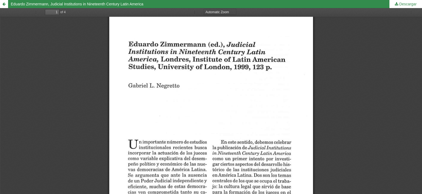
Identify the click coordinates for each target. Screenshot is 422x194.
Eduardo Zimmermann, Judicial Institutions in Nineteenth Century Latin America (77, 4)
